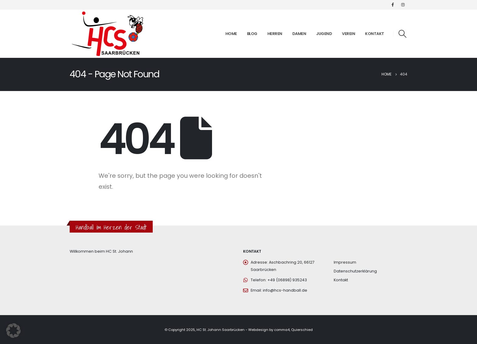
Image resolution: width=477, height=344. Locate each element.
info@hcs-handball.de (285, 290)
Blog (252, 34)
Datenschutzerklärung (355, 271)
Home (231, 34)
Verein (348, 34)
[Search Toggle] (402, 34)
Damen (299, 34)
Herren (274, 34)
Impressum (345, 262)
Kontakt (374, 34)
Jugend (324, 34)
